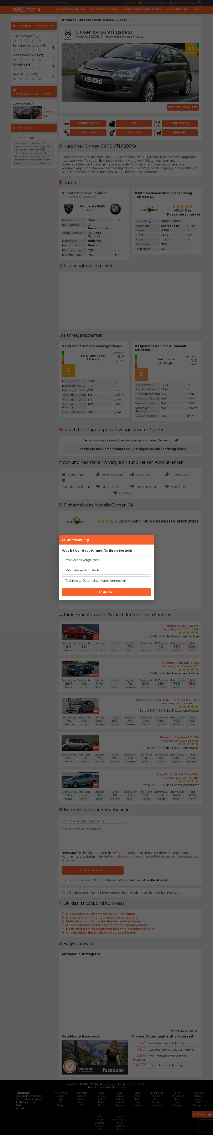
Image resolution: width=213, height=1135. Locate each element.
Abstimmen (106, 592)
